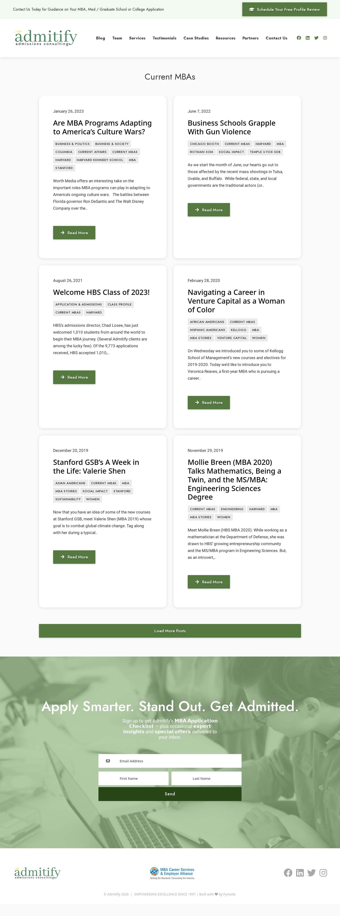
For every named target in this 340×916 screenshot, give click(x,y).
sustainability (68, 510)
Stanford (64, 177)
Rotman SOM (201, 152)
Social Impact (231, 152)
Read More (75, 242)
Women (258, 348)
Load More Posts (170, 642)
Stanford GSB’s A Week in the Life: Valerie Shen (98, 476)
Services (137, 38)
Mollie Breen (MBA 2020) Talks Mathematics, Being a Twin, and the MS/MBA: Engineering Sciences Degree (237, 489)
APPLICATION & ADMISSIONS (78, 323)
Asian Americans (70, 494)
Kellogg (238, 340)
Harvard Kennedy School (100, 169)
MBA (132, 169)
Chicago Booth (204, 144)
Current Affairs (92, 161)
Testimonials (164, 38)
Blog (100, 38)
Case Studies (196, 38)
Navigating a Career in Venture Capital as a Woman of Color (228, 310)
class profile (120, 323)
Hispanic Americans (207, 340)
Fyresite (229, 906)
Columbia (63, 161)
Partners (250, 38)
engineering (232, 520)
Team (117, 38)
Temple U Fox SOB (265, 152)
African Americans (207, 332)
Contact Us (276, 38)
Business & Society (112, 152)
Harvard (63, 169)
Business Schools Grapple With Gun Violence (234, 127)
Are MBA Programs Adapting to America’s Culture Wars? (92, 131)
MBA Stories (201, 348)
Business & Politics (72, 152)
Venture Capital (231, 348)
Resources (225, 38)
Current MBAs (125, 161)
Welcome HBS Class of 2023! (93, 306)
